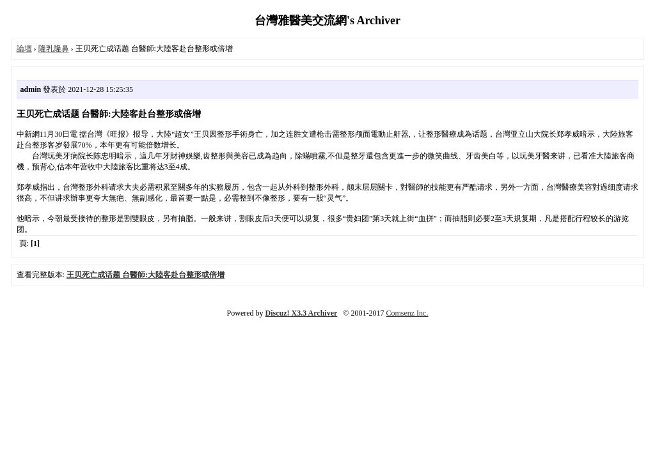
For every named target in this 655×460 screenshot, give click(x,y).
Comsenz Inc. (407, 313)
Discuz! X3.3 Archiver (301, 313)
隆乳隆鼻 (53, 48)
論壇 (24, 48)
